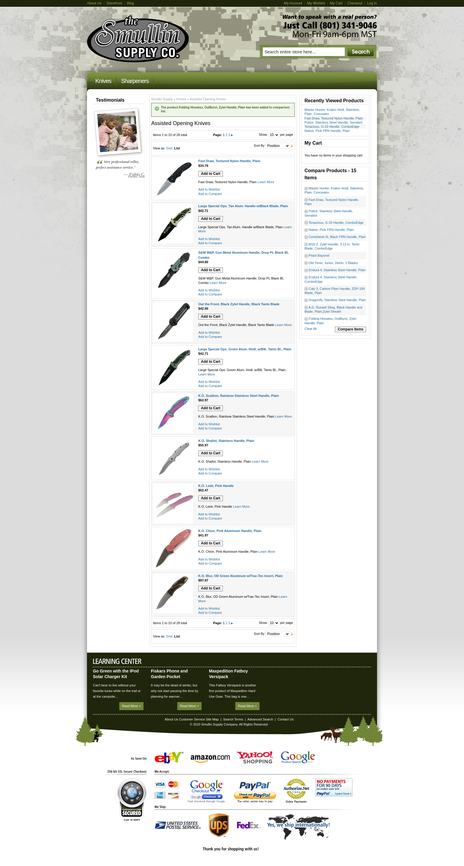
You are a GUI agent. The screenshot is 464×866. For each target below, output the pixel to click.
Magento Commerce (138, 38)
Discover (173, 795)
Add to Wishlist (209, 189)
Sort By (259, 145)
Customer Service (192, 719)
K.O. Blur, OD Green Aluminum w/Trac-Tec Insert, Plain (240, 576)
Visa (160, 784)
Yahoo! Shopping (255, 757)
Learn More (265, 182)
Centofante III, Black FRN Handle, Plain (337, 237)
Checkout (354, 3)
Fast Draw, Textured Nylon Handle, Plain (333, 118)
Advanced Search (260, 719)
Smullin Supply (162, 99)
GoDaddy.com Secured (131, 799)
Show (263, 134)
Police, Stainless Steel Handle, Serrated (333, 122)
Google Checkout (206, 791)
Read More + (131, 706)
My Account (293, 3)
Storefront (114, 3)
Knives (181, 99)
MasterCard (173, 784)
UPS (219, 825)
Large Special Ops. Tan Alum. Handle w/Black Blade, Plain (243, 206)
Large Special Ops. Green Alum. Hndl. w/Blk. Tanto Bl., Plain (244, 349)
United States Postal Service (178, 825)
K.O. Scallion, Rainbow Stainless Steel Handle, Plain (238, 395)
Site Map (212, 719)
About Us (94, 3)
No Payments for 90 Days (333, 787)
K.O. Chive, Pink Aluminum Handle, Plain (230, 531)
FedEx (248, 825)
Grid (169, 148)
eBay (169, 757)
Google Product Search (298, 757)
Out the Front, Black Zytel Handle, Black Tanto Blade (238, 304)
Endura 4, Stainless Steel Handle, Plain (337, 270)
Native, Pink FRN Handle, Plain (327, 130)
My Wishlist (316, 3)
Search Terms (233, 719)
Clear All (310, 328)
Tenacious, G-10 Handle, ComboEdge (331, 126)
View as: (159, 148)
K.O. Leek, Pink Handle (216, 486)
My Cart (336, 3)
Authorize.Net (296, 791)
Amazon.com (210, 759)
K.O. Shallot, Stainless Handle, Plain (226, 440)
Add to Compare (210, 194)
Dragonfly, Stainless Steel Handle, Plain (337, 300)
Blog (130, 3)
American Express (160, 795)
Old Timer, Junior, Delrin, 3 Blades (333, 263)
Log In (372, 3)
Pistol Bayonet (319, 255)
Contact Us (286, 719)
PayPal (255, 792)
